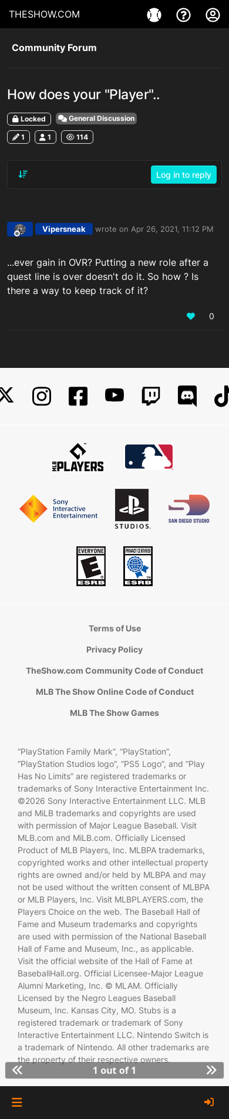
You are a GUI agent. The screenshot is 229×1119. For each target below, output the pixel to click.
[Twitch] (151, 396)
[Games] (155, 14)
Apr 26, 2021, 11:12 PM (172, 229)
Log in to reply (183, 175)
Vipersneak (64, 229)
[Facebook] (78, 396)
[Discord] (187, 396)
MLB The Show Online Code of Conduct (115, 692)
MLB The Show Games (114, 713)
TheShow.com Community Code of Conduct (114, 670)
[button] (17, 1102)
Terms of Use (115, 628)
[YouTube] (114, 396)
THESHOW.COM (44, 14)
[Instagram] (41, 396)
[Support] (185, 14)
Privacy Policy (114, 649)
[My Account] (213, 14)
